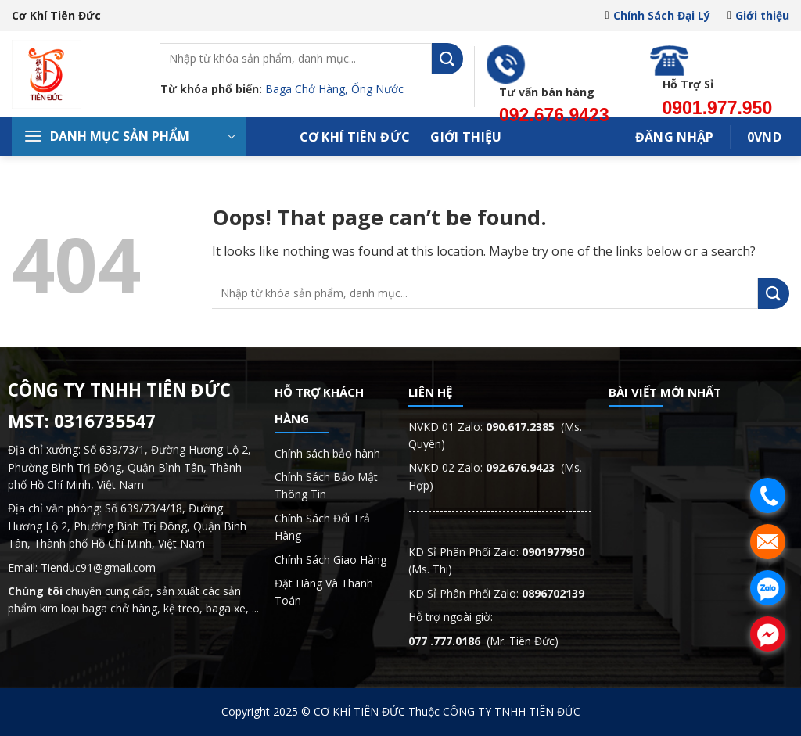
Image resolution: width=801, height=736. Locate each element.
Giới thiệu (758, 15)
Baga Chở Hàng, (308, 88)
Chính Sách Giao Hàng (330, 559)
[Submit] (447, 58)
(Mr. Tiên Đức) (483, 641)
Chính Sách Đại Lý (657, 15)
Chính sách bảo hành (327, 453)
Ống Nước (377, 88)
